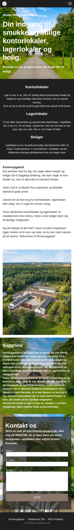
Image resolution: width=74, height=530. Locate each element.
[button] (70, 3)
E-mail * (10, 460)
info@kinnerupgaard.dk (42, 431)
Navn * (9, 450)
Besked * (10, 470)
